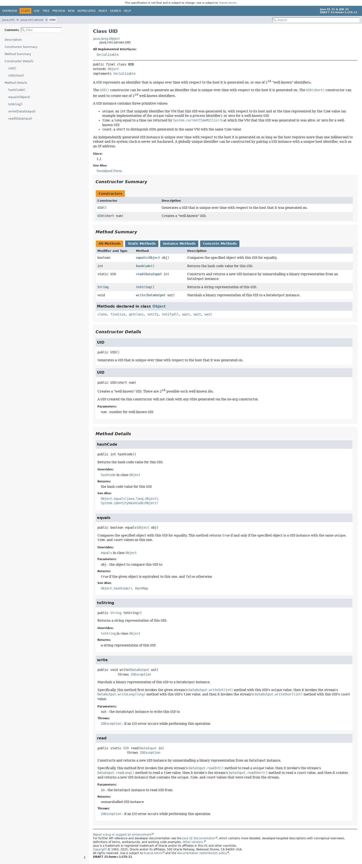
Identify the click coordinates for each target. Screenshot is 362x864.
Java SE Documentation (198, 838)
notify (152, 314)
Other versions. (193, 842)
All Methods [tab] (110, 243)
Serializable (108, 54)
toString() (15, 104)
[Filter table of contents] (41, 30)
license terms (227, 2)
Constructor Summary (21, 47)
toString (143, 287)
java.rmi (8, 20)
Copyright (100, 849)
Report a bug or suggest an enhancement (122, 834)
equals (141, 257)
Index (102, 10)
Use (37, 10)
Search (115, 10)
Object (113, 69)
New (71, 10)
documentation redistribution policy (202, 853)
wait (186, 314)
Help (127, 10)
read (139, 274)
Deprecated (86, 10)
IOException (141, 674)
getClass (136, 314)
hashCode (143, 266)
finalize (117, 314)
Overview (9, 10)
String (103, 287)
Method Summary (18, 54)
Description (13, 39)
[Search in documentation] (316, 20)
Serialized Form (109, 171)
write (140, 295)
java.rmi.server (32, 20)
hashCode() (16, 90)
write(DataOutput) (22, 111)
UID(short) (16, 75)
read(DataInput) (20, 118)
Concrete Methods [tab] (220, 243)
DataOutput (156, 295)
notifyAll (170, 314)
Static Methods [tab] (142, 243)
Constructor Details (19, 61)
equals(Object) (19, 97)
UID (52, 20)
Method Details (16, 82)
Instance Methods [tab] (179, 243)
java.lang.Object (106, 38)
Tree (46, 10)
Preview (58, 10)
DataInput (153, 274)
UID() (12, 68)
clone (102, 314)
